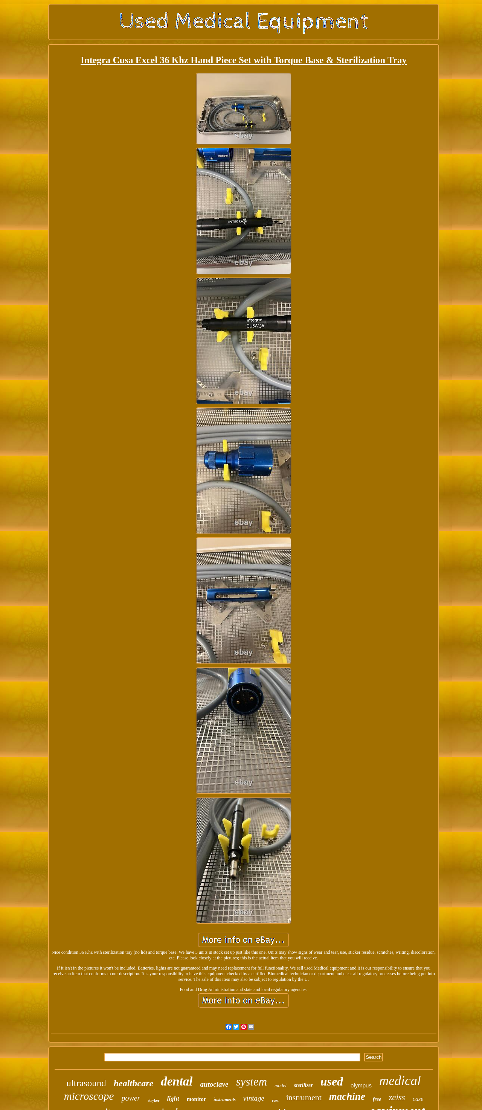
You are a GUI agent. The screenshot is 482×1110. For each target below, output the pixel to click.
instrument (304, 1097)
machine (347, 1096)
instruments (225, 1099)
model (281, 1085)
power (130, 1098)
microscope (89, 1096)
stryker (153, 1100)
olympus (361, 1085)
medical (400, 1080)
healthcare (133, 1083)
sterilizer (303, 1085)
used (331, 1081)
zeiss (397, 1097)
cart (275, 1100)
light (173, 1098)
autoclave (214, 1084)
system (251, 1081)
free (377, 1099)
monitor (196, 1099)
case (418, 1099)
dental (176, 1081)
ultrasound (86, 1083)
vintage (253, 1098)
